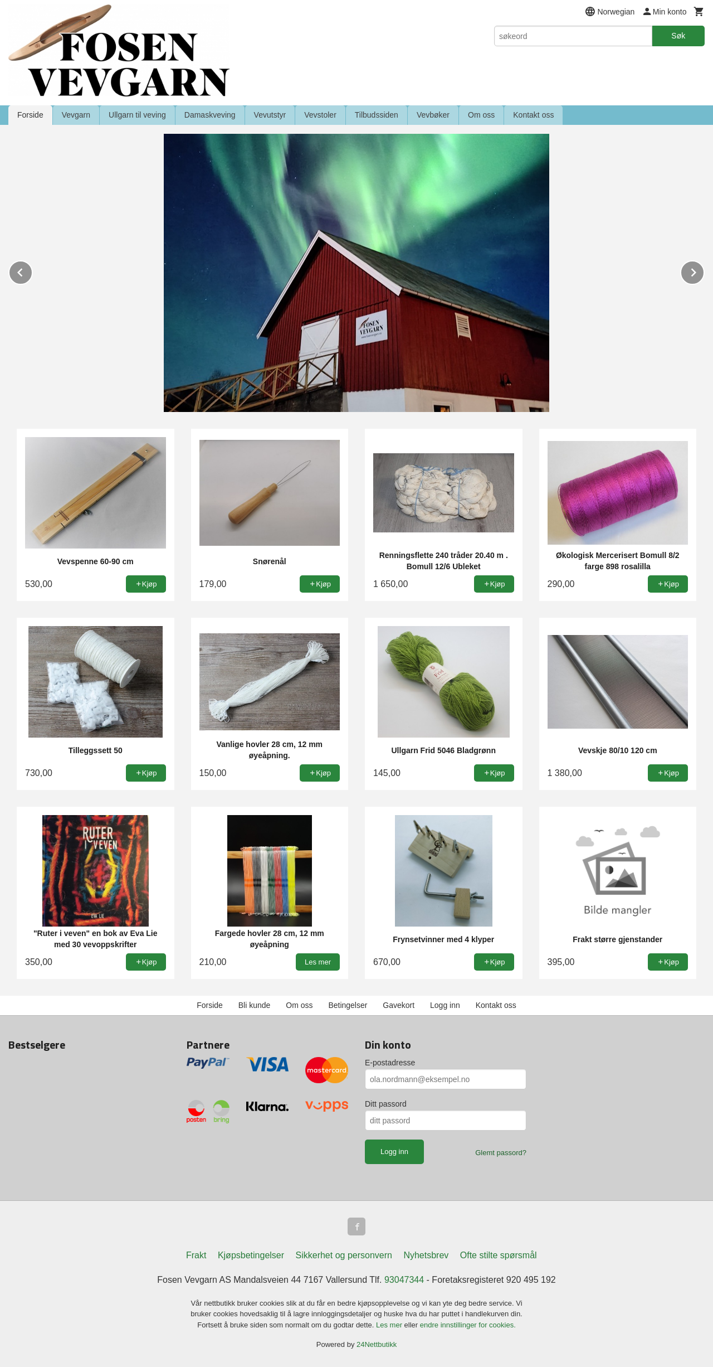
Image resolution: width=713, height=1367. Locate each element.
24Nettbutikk (376, 1344)
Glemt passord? (500, 1152)
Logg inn (445, 1005)
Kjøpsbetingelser (251, 1255)
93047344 (404, 1279)
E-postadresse (390, 1062)
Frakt (196, 1255)
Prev (32, 271)
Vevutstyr (270, 114)
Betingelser (347, 1005)
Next (704, 271)
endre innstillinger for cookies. (468, 1325)
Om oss (481, 114)
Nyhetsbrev (425, 1255)
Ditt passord (386, 1103)
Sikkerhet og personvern (344, 1255)
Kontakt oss (533, 114)
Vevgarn (76, 114)
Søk (678, 35)
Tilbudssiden (376, 114)
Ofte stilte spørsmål (498, 1255)
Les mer (390, 1325)
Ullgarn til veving (137, 114)
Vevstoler (320, 114)
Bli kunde (254, 1005)
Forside (30, 114)
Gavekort (398, 1005)
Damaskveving (210, 114)
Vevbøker (433, 114)
